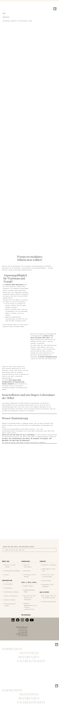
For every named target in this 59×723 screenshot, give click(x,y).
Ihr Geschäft (35, 438)
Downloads (25, 561)
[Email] (29, 550)
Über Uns (5, 561)
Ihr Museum (44, 438)
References (6, 17)
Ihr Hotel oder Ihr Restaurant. (20, 440)
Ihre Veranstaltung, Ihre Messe (19, 438)
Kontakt (43, 561)
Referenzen (26, 615)
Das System (44, 592)
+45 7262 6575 (22, 632)
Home (4, 13)
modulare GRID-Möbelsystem (14, 284)
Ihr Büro (5, 438)
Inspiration (7, 580)
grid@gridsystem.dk (21, 634)
